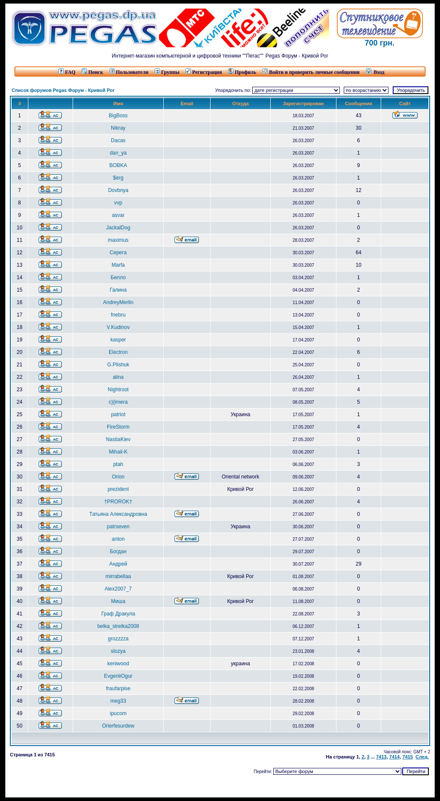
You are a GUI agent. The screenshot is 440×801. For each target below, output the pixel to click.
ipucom (118, 713)
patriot (118, 414)
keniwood (118, 664)
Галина (118, 290)
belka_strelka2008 (118, 626)
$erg (118, 178)
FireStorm (118, 427)
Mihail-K (118, 452)
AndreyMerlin (118, 302)
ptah (118, 464)
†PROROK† (118, 502)
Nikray (118, 128)
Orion (118, 477)
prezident (117, 489)
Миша (118, 601)
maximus (118, 240)
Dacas (118, 140)
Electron (118, 352)
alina (118, 377)
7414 (394, 756)
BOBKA (118, 165)
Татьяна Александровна (118, 514)
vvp (118, 203)
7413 (381, 756)
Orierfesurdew (118, 726)
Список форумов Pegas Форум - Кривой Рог (63, 90)
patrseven (118, 527)
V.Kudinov (118, 327)
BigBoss (118, 116)
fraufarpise (118, 688)
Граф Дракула (118, 614)
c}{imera (118, 402)
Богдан (118, 551)
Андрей (118, 564)
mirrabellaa (118, 576)
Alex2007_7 (117, 589)
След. (422, 756)
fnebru (118, 315)
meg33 (118, 701)
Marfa (118, 265)
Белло (118, 277)
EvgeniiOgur (118, 676)
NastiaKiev (118, 439)
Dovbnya (118, 190)
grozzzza (118, 639)
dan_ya (118, 153)
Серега (118, 253)
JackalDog (118, 228)
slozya (118, 651)
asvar (118, 215)
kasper (118, 340)
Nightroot (118, 390)
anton (118, 539)
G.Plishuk (118, 365)
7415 (407, 756)
